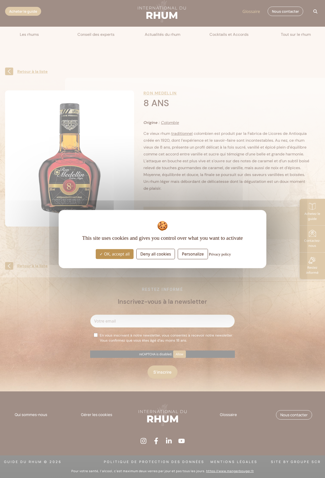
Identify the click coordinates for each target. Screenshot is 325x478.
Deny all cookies (155, 254)
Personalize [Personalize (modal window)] (193, 254)
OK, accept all (114, 254)
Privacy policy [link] (220, 254)
